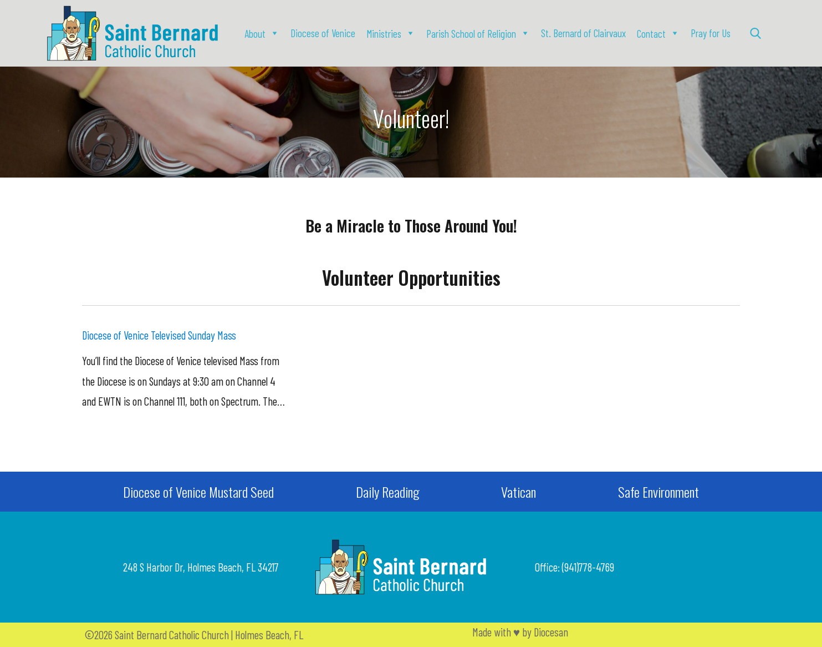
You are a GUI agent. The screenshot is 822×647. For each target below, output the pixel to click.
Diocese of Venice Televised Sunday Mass (159, 335)
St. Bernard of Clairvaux (583, 33)
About (255, 33)
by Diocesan (545, 632)
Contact (651, 33)
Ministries (383, 33)
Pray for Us (711, 33)
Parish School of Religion (471, 33)
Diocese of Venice (322, 33)
